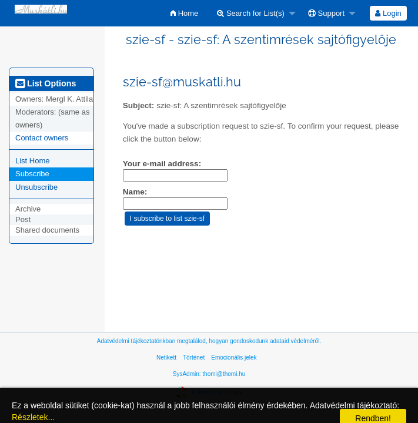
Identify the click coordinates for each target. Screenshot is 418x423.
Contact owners (41, 137)
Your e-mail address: (162, 163)
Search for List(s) (251, 13)
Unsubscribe (36, 187)
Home (184, 13)
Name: (135, 191)
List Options (45, 83)
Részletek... (33, 417)
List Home (32, 160)
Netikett (166, 357)
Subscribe (32, 173)
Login (388, 13)
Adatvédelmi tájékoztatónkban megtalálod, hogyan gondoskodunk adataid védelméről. (209, 341)
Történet (194, 357)
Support (326, 13)
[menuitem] (184, 13)
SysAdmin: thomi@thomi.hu (209, 374)
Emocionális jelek (233, 357)
